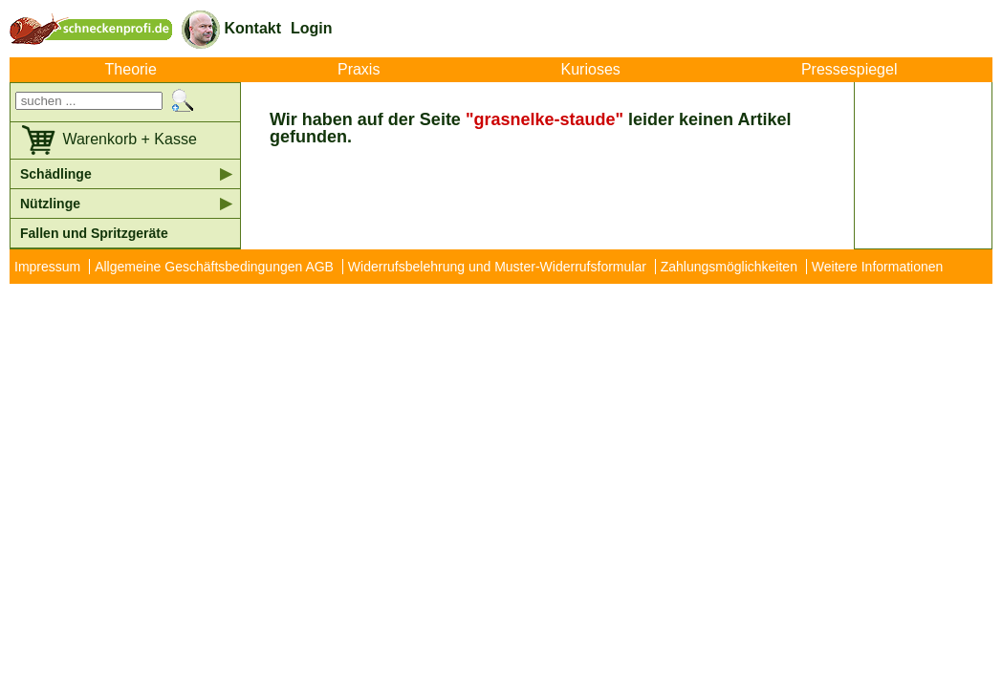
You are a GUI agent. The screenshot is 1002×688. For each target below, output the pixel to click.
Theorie (131, 69)
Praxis (359, 69)
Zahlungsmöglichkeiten (729, 266)
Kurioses (591, 69)
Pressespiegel (849, 69)
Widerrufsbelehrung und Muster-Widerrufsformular (497, 266)
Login (312, 28)
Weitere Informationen (877, 266)
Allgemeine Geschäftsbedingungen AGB (214, 266)
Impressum (47, 266)
